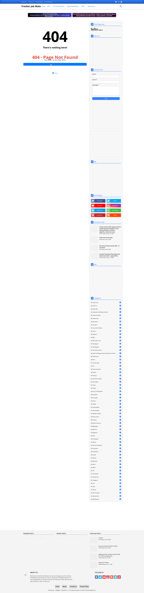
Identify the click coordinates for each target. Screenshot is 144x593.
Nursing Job (106, 439)
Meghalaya (106, 426)
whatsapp (115, 210)
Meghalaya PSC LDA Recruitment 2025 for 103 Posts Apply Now (109, 555)
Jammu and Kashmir (106, 391)
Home (43, 6)
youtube (99, 205)
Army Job (106, 325)
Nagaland (106, 432)
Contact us (31, 2)
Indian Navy (106, 382)
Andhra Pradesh (106, 315)
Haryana (106, 375)
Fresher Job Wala (31, 6)
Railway (106, 458)
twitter (115, 201)
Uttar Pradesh (106, 493)
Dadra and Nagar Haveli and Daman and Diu (106, 353)
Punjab (106, 455)
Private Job (106, 448)
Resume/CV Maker (104, 562)
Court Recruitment (106, 350)
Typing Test (91, 6)
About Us (23, 2)
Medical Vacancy (106, 423)
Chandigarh (106, 344)
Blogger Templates (61, 590)
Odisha (106, 442)
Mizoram (106, 429)
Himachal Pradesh (106, 379)
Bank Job (106, 334)
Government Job (106, 369)
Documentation (48, 2)
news (106, 436)
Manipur (106, 420)
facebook (99, 201)
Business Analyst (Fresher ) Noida (108, 546)
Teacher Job (106, 477)
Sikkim (106, 467)
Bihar (106, 337)
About (64, 586)
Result (106, 464)
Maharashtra (106, 417)
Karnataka (106, 397)
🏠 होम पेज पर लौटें (55, 64)
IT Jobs (106, 385)
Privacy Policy (39, 2)
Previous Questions (106, 445)
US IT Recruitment (58, 6)
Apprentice (106, 321)
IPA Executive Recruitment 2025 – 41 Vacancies (109, 246)
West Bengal (106, 499)
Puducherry (106, 451)
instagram (115, 205)
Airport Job (106, 309)
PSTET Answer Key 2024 (105, 237)
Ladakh (106, 404)
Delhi (106, 359)
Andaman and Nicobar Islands (106, 312)
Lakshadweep (106, 407)
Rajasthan (106, 461)
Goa (106, 366)
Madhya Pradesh (106, 413)
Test (106, 483)
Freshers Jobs (106, 363)
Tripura (106, 489)
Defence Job (106, 356)
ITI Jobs (106, 388)
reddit (115, 215)
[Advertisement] (106, 52)
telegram (99, 210)
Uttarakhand (106, 496)
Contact (101, 538)
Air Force (106, 306)
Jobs (48, 6)
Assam (106, 331)
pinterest (99, 215)
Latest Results (106, 410)
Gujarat (106, 372)
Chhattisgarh (106, 347)
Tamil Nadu (106, 474)
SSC (106, 470)
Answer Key (106, 318)
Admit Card (106, 302)
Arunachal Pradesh (106, 328)
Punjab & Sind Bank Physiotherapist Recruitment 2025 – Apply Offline (109, 255)
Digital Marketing (72, 6)
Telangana (106, 480)
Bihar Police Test (106, 340)
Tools (82, 6)
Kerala (106, 401)
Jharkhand (106, 394)
